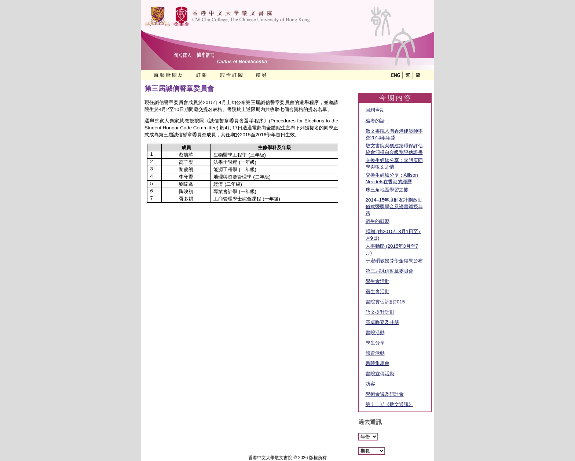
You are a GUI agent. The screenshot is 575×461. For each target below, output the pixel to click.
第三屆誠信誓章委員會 (389, 271)
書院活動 (375, 332)
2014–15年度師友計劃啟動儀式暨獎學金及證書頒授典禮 (394, 206)
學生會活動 (377, 281)
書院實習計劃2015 (385, 302)
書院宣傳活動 (380, 373)
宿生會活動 (377, 291)
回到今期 (375, 110)
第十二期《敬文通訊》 (389, 404)
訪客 (370, 384)
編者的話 (375, 120)
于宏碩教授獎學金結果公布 (394, 260)
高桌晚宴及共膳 (382, 322)
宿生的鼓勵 (377, 221)
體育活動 (375, 353)
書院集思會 (377, 363)
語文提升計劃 (380, 312)
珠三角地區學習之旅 (387, 189)
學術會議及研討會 (385, 394)
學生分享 (375, 343)
